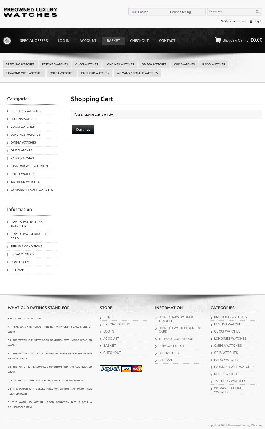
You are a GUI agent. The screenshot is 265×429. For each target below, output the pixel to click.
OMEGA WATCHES (23, 142)
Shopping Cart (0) (242, 40)
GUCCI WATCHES (23, 126)
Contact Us (20, 262)
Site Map (17, 270)
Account (111, 338)
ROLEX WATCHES (23, 174)
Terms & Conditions (26, 246)
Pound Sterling (180, 12)
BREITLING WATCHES (26, 111)
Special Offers (116, 324)
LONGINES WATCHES (25, 134)
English (140, 12)
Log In (258, 21)
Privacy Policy (22, 254)
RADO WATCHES (22, 158)
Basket (109, 346)
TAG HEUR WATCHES (25, 181)
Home (7, 41)
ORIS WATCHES (22, 150)
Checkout (112, 353)
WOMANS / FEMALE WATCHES (32, 189)
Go (257, 12)
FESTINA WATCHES (24, 118)
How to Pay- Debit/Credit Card (30, 236)
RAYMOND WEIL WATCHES (29, 166)
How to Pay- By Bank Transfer (26, 224)
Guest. (242, 21)
